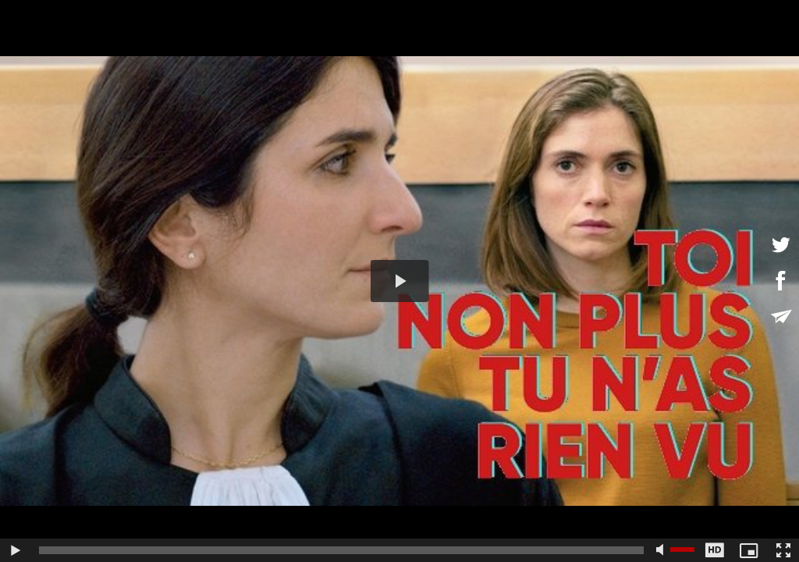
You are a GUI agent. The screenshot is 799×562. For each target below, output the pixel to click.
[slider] (341, 550)
